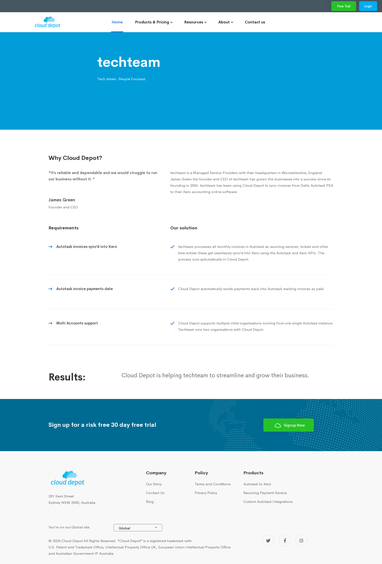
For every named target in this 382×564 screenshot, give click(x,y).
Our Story (154, 484)
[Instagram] (301, 540)
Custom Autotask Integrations (268, 501)
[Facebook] (285, 540)
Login (368, 6)
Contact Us (155, 492)
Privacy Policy (206, 492)
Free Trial (343, 6)
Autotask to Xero (257, 484)
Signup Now (290, 425)
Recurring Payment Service (265, 492)
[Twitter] (268, 540)
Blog (150, 501)
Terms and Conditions (213, 484)
